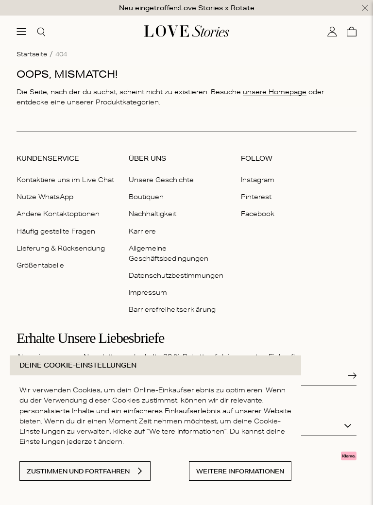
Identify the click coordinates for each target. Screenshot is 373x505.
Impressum (148, 292)
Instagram (257, 179)
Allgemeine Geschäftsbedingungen (168, 253)
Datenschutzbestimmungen (176, 275)
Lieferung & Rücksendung (61, 248)
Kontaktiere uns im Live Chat (65, 179)
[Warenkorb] (351, 31)
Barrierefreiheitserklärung (172, 309)
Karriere (142, 231)
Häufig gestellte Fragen (56, 231)
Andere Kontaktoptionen (58, 213)
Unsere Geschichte (161, 179)
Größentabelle (40, 265)
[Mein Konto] (332, 31)
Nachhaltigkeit (152, 213)
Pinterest (256, 196)
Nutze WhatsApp (45, 196)
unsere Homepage (274, 91)
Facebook (257, 213)
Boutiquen (146, 196)
